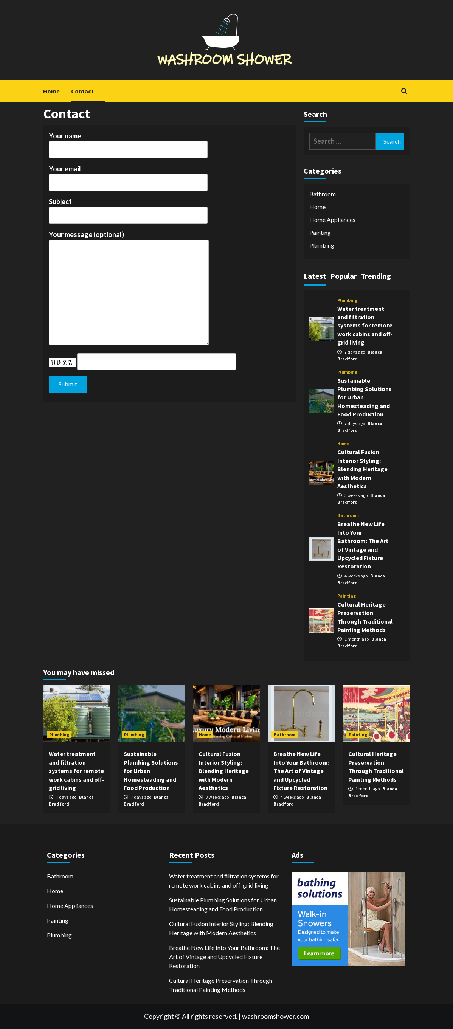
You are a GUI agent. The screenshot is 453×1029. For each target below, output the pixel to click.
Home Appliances (332, 219)
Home (51, 91)
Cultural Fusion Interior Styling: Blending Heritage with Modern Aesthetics (362, 469)
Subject (128, 208)
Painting (320, 232)
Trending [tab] (376, 276)
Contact (82, 91)
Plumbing (321, 245)
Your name (128, 143)
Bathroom (322, 193)
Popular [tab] (343, 276)
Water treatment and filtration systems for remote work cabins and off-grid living (365, 325)
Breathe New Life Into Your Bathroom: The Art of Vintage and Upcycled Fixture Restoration (301, 771)
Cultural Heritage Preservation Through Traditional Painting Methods (220, 985)
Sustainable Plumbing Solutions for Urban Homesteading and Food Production (223, 904)
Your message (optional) (129, 288)
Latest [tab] (315, 276)
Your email (128, 175)
